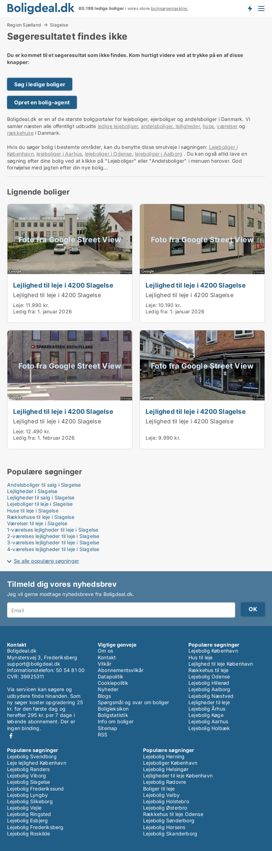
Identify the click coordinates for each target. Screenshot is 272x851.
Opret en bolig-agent (42, 102)
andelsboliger (157, 126)
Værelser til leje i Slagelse (37, 523)
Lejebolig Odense (209, 676)
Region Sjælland (24, 24)
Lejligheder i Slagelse (32, 491)
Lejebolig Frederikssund (35, 789)
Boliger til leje (159, 789)
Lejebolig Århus (206, 709)
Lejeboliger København (170, 763)
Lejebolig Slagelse (28, 782)
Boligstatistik (113, 715)
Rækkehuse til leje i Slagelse (40, 517)
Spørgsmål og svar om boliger (133, 702)
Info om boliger (116, 721)
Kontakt (107, 657)
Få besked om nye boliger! (249, 8)
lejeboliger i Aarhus (59, 154)
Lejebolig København (213, 651)
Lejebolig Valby (161, 795)
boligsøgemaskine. (169, 8)
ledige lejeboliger (118, 126)
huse (208, 126)
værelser (227, 126)
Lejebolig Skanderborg (170, 833)
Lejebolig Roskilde (28, 833)
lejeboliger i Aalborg (158, 154)
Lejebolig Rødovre (164, 782)
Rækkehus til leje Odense (173, 814)
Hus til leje (200, 657)
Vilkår (104, 664)
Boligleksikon (113, 709)
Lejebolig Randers (28, 769)
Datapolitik (110, 676)
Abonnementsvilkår (120, 670)
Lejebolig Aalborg (209, 689)
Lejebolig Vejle (24, 808)
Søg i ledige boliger (39, 84)
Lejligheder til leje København (177, 775)
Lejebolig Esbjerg (27, 820)
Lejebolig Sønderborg (168, 820)
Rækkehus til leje (208, 670)
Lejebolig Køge (205, 715)
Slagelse (59, 25)
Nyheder (108, 689)
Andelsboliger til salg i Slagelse (44, 485)
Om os (105, 651)
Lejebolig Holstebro (166, 801)
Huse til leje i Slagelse (32, 511)
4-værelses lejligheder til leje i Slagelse (53, 549)
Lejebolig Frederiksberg (35, 827)
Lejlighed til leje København (220, 664)
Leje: (18, 305)
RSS (103, 734)
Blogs (104, 696)
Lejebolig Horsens (164, 827)
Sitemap (107, 728)
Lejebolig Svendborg (32, 756)
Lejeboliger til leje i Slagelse (40, 504)
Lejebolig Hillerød (209, 683)
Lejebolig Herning (164, 756)
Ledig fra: (24, 311)
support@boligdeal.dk (33, 664)
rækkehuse (20, 133)
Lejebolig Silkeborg (30, 801)
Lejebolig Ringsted (29, 814)
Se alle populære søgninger (46, 561)
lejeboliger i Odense (108, 154)
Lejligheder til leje (209, 702)
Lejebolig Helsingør (165, 769)
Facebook (11, 735)
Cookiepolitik (113, 683)
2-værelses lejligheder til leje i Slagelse (53, 536)
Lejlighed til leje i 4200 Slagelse (63, 285)
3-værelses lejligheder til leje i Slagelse (53, 542)
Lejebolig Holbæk (209, 728)
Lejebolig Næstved (210, 696)
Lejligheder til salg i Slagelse (40, 497)
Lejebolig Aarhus (208, 721)
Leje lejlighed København (36, 763)
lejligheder (186, 126)
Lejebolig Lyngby (27, 795)
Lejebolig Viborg (26, 775)
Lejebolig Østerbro (165, 808)
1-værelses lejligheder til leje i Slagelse (52, 530)
